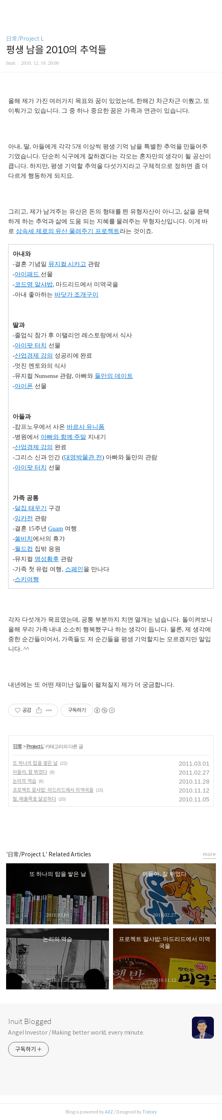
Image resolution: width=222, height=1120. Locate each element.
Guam (55, 528)
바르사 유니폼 (86, 427)
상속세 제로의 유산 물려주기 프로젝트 (68, 231)
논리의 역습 (24, 781)
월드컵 (24, 549)
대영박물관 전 (83, 457)
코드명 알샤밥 (34, 284)
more (209, 854)
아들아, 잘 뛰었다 (30, 772)
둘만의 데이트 (114, 376)
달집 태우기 (31, 508)
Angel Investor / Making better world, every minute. (76, 1032)
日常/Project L (25, 38)
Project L (35, 746)
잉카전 (24, 518)
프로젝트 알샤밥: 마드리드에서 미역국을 (53, 790)
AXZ (109, 1112)
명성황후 (47, 559)
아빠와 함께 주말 (64, 437)
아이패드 (28, 274)
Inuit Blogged (30, 1021)
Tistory (149, 1112)
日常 (17, 746)
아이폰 (24, 386)
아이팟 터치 (31, 345)
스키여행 (27, 579)
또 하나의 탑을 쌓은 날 (35, 763)
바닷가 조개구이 (76, 294)
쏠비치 (24, 538)
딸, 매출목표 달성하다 (34, 799)
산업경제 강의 (34, 355)
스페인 (74, 569)
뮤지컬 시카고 (67, 264)
